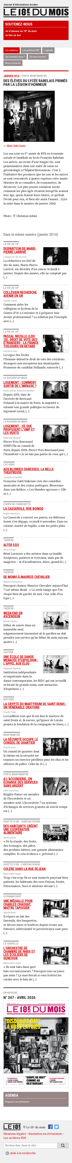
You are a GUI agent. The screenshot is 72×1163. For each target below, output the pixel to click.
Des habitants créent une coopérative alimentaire (20, 829)
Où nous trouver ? (38, 56)
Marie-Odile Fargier (16, 145)
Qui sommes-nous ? (15, 56)
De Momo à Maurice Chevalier (26, 577)
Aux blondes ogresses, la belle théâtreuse (28, 471)
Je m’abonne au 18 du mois (21, 31)
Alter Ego (11, 545)
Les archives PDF (30, 50)
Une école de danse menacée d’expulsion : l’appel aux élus (20, 660)
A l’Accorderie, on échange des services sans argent (20, 782)
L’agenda (48, 50)
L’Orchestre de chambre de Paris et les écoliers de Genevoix (19, 953)
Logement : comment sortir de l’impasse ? (20, 384)
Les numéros (11, 50)
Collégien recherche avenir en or (20, 294)
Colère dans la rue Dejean (24, 869)
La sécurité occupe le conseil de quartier (20, 741)
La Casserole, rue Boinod (23, 509)
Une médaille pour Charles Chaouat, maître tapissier (18, 904)
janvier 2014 (11, 75)
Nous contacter (13, 63)
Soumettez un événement (45, 1133)
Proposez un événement (17, 1101)
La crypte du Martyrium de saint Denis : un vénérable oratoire (35, 705)
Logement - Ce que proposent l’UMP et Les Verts (19, 429)
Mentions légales (14, 1133)
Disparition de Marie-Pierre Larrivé (20, 250)
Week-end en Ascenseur (12, 615)
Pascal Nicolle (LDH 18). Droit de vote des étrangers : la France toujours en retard (21, 341)
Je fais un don (13, 35)
